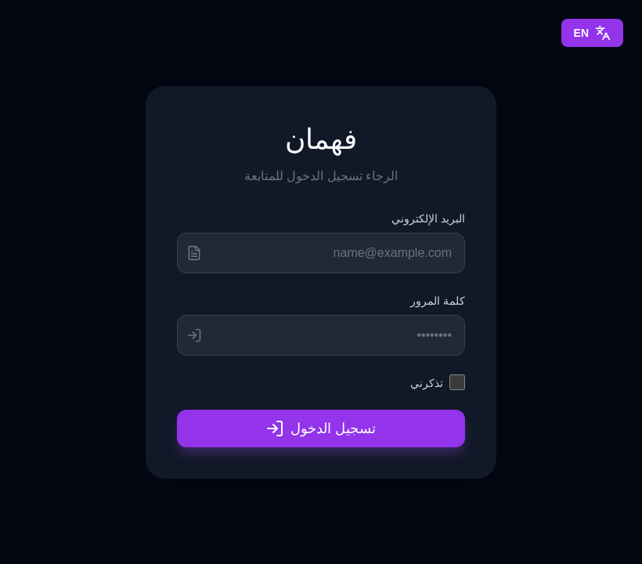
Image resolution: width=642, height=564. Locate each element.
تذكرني (426, 382)
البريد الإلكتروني (428, 218)
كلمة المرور (437, 300)
